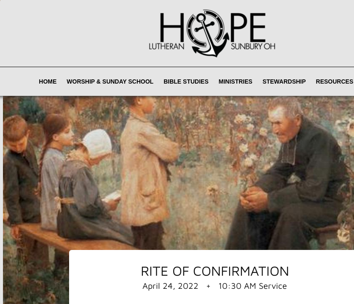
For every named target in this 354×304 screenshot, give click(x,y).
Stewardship (284, 81)
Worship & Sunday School (110, 81)
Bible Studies (186, 81)
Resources (335, 81)
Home (47, 81)
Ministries (235, 81)
